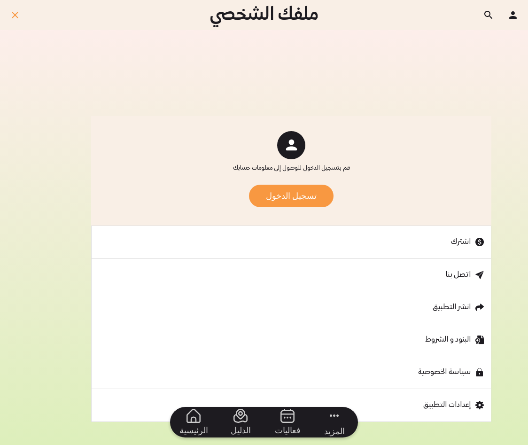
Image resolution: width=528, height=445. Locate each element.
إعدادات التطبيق (447, 405)
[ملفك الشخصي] (513, 15)
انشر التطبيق (452, 307)
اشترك (461, 242)
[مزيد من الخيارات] (334, 422)
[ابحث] (488, 15)
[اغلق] (15, 15)
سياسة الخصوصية (444, 372)
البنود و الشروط (448, 339)
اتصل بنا (458, 275)
